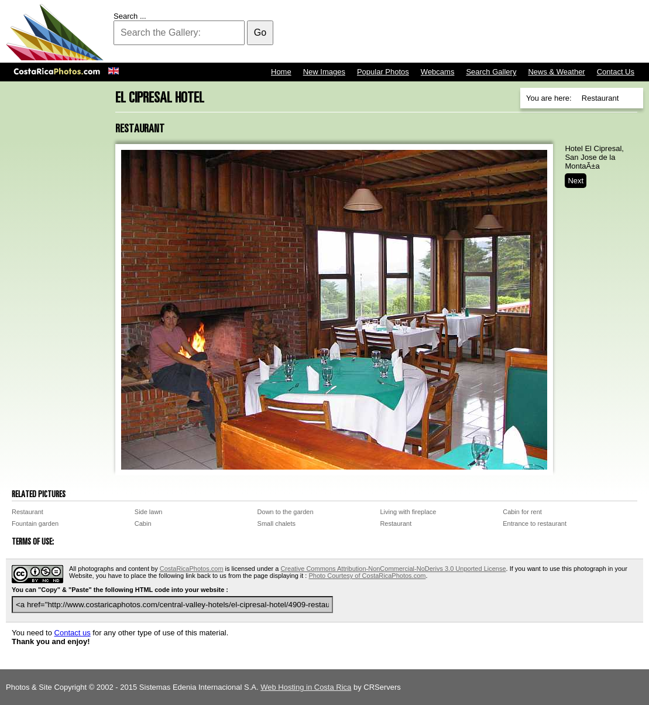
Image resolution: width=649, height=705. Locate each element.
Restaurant (27, 511)
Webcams (438, 71)
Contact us (72, 632)
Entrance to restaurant (534, 523)
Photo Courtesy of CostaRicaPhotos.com (366, 575)
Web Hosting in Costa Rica (305, 687)
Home (281, 71)
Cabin (143, 523)
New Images (324, 71)
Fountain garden (35, 523)
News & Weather (556, 71)
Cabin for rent (522, 511)
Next (575, 180)
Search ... (130, 16)
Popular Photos (383, 71)
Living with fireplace (408, 511)
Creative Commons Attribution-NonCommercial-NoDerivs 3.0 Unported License (393, 568)
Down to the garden (285, 511)
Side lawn (149, 511)
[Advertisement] (430, 32)
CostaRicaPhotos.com (192, 568)
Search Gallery (491, 71)
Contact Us (615, 71)
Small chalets (276, 523)
